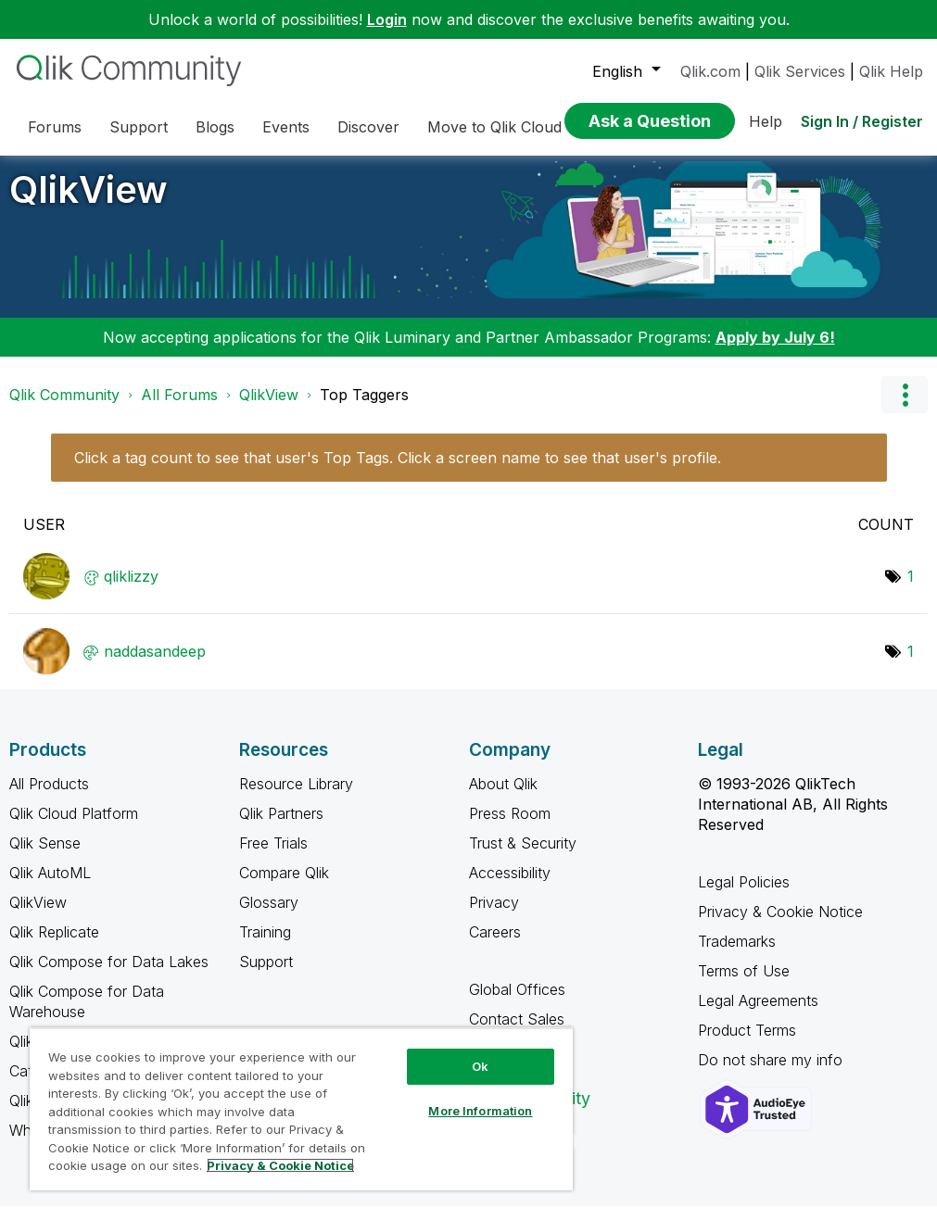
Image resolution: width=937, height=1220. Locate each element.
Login (387, 19)
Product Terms (747, 1044)
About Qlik (503, 797)
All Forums (179, 408)
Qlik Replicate (54, 946)
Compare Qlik (284, 886)
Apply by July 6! (775, 351)
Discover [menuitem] (368, 127)
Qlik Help (891, 71)
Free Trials (273, 857)
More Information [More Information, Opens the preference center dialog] (480, 1110)
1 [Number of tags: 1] (910, 590)
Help (765, 121)
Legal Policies (744, 896)
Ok (480, 1066)
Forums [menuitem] (55, 127)
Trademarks (737, 955)
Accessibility (510, 886)
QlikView (88, 203)
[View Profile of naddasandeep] (155, 665)
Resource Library (296, 797)
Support (266, 975)
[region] (301, 1108)
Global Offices (517, 1003)
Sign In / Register (862, 121)
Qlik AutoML (50, 886)
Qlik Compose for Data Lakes (109, 975)
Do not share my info (772, 1073)
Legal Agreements (758, 1014)
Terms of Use (744, 984)
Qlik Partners (281, 827)
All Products (49, 797)
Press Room (510, 827)
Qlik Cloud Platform (73, 827)
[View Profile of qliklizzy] (131, 590)
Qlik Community (64, 408)
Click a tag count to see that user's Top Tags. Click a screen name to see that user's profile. (397, 471)
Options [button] (904, 408)
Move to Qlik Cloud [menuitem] (494, 127)
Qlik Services (799, 71)
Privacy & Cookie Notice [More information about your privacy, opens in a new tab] (280, 1165)
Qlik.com (710, 71)
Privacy (494, 916)
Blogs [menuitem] (215, 127)
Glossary (268, 916)
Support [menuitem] (138, 127)
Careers (495, 946)
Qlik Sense (45, 857)
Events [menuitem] (286, 127)
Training (265, 946)
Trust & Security (522, 857)
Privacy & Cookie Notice (780, 925)
